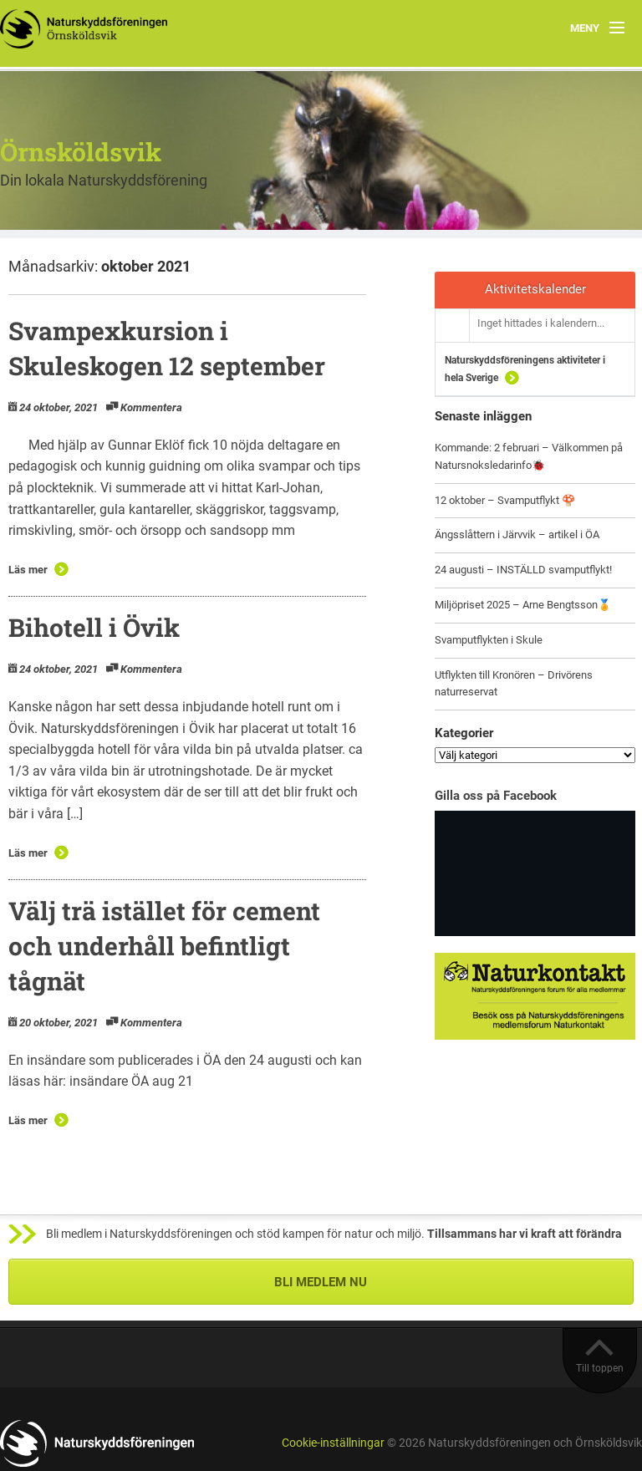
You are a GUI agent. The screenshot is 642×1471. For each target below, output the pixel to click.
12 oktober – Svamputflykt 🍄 (505, 500)
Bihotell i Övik (94, 627)
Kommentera (151, 407)
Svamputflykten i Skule (489, 640)
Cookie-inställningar (333, 1443)
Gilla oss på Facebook (496, 795)
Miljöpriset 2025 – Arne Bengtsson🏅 (523, 604)
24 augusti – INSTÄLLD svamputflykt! (523, 569)
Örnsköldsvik (80, 151)
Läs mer (28, 569)
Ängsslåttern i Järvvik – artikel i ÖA (517, 534)
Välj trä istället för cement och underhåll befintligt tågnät (164, 945)
